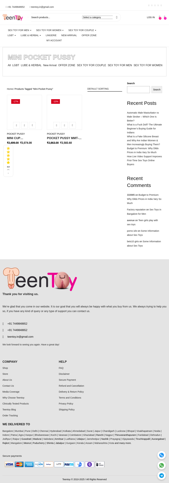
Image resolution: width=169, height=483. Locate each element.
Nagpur (109, 435)
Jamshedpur (93, 439)
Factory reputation (136, 209)
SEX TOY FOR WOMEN (50, 30)
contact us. (83, 311)
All (9, 65)
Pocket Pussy (16, 134)
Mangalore (16, 443)
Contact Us (8, 385)
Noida (157, 431)
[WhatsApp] (161, 465)
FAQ (61, 368)
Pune (27, 431)
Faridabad (143, 435)
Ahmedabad (79, 431)
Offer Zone (89, 35)
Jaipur (97, 431)
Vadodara (48, 439)
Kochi (54, 435)
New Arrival (69, 35)
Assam (89, 443)
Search (131, 83)
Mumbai (19, 431)
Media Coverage (10, 391)
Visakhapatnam (144, 431)
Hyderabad (55, 431)
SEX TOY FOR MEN (19, 30)
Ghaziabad (88, 435)
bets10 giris (133, 241)
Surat (89, 431)
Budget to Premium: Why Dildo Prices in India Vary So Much (144, 199)
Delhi (35, 431)
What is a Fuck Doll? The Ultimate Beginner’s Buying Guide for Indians (144, 128)
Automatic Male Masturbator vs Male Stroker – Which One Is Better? (143, 116)
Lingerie (51, 35)
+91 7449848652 (15, 7)
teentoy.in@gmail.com (42, 7)
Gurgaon (70, 443)
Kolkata (67, 431)
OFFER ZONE (66, 65)
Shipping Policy (67, 409)
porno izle (132, 231)
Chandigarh (108, 431)
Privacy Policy (66, 403)
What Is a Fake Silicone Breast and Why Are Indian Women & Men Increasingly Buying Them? (143, 140)
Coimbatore (75, 435)
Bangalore (7, 431)
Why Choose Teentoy (13, 397)
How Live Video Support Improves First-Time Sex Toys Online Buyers (144, 160)
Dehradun (155, 435)
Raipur (16, 439)
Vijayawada (128, 439)
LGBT (12, 35)
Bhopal (131, 431)
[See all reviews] (8, 161)
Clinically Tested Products (15, 403)
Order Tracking (10, 415)
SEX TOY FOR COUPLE (82, 30)
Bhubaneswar (42, 435)
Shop (5, 368)
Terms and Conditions (70, 397)
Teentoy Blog (9, 409)
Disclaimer (64, 374)
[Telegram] (161, 475)
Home (10, 89)
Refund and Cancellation (71, 385)
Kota (111, 443)
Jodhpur (6, 439)
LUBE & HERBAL (31, 35)
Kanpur (29, 435)
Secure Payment (67, 380)
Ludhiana (70, 439)
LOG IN (151, 17)
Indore (5, 435)
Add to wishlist (32, 125)
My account (54, 40)
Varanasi (62, 435)
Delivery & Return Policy (71, 391)
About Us (7, 380)
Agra (21, 435)
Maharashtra (100, 443)
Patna (14, 435)
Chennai (43, 431)
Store (5, 374)
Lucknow (120, 431)
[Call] (161, 455)
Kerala (80, 443)
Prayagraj (115, 439)
